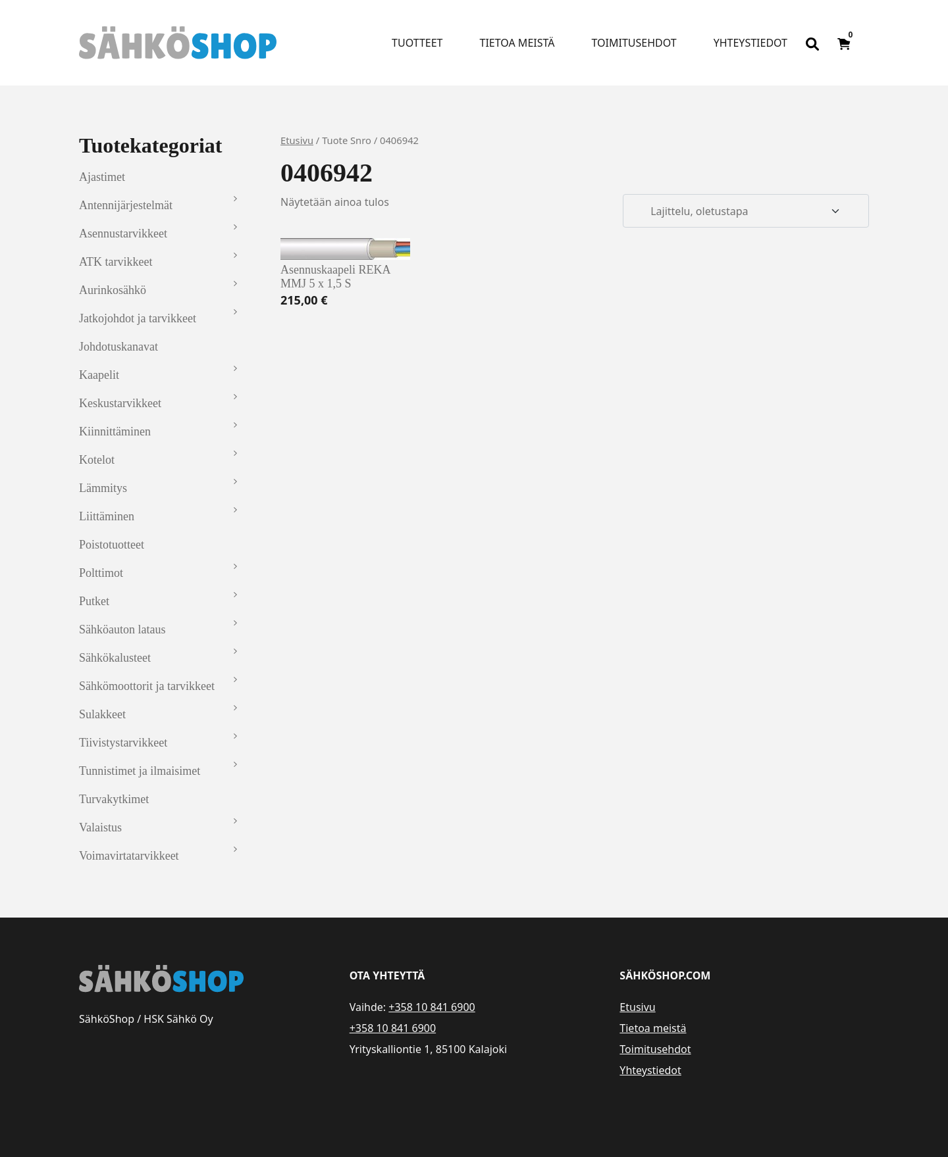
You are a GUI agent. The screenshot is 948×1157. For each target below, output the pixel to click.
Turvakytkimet (114, 799)
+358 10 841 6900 (431, 1007)
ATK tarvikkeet (115, 261)
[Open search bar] (812, 43)
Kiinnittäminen (115, 431)
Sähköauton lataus (122, 629)
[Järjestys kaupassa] (746, 211)
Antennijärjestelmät (125, 205)
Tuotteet (417, 43)
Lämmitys (103, 488)
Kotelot (97, 459)
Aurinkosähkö (112, 290)
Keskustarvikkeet (120, 403)
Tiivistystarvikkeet (123, 742)
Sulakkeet (102, 714)
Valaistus (100, 827)
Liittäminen (106, 516)
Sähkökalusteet (115, 657)
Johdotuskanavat (118, 346)
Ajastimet (102, 177)
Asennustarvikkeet (123, 233)
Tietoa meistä (517, 43)
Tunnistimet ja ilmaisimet (139, 770)
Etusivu (296, 140)
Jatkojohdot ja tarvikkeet (137, 318)
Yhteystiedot (750, 43)
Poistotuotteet (111, 544)
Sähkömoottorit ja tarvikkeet (147, 686)
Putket (94, 601)
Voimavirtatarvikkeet (129, 855)
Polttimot (101, 572)
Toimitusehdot (633, 43)
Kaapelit (99, 375)
